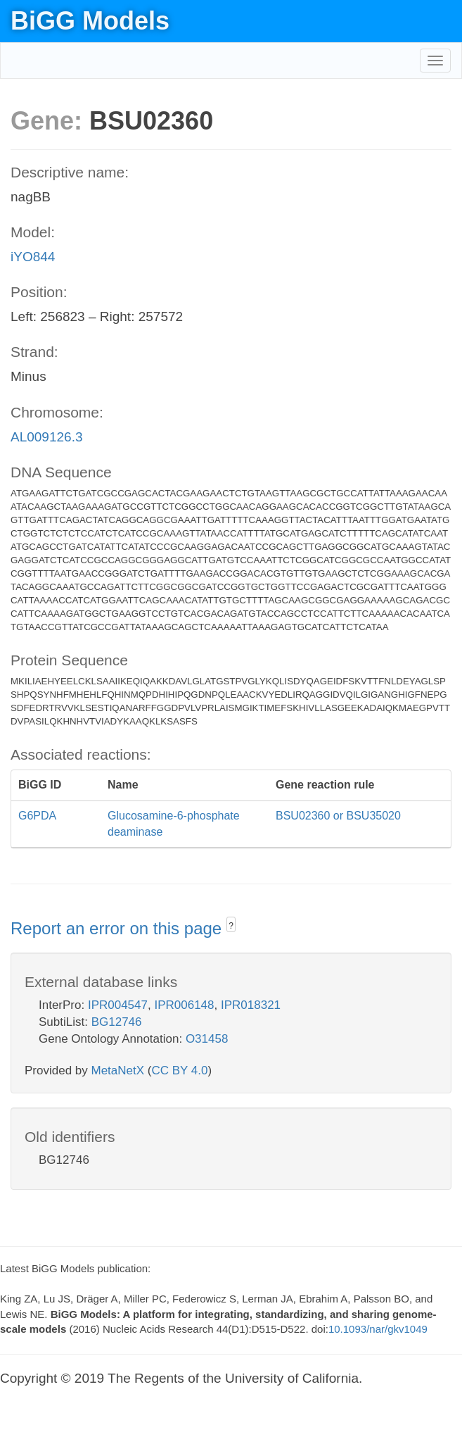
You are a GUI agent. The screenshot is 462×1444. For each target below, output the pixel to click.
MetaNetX (118, 1070)
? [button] (231, 926)
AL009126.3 (47, 436)
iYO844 (33, 256)
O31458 (207, 1039)
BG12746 (116, 1022)
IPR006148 (184, 1005)
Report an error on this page (118, 928)
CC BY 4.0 (179, 1070)
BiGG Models (90, 20)
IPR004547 (118, 1005)
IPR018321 (251, 1005)
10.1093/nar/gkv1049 (378, 1329)
